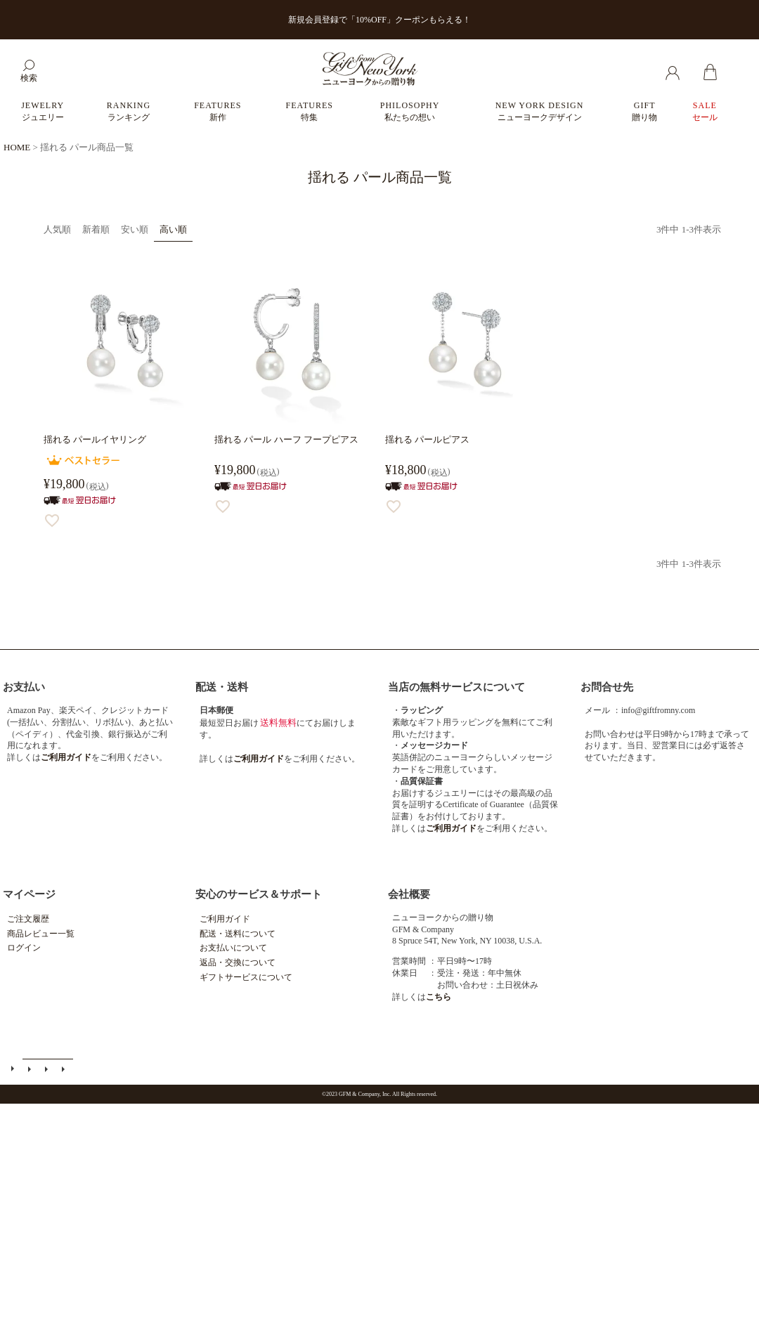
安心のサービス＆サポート (258, 894)
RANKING (128, 111)
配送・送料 (221, 687)
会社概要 (409, 894)
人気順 (57, 229)
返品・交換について (237, 962)
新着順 (96, 229)
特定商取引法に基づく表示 (48, 1070)
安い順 (134, 229)
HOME (17, 147)
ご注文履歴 (28, 919)
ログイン (24, 948)
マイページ (29, 894)
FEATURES (217, 111)
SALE (705, 111)
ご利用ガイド (225, 919)
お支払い (24, 687)
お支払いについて (233, 948)
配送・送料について (237, 934)
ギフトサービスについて (246, 977)
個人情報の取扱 (65, 1070)
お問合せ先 (606, 687)
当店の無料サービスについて (456, 687)
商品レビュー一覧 (40, 934)
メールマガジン (31, 1070)
